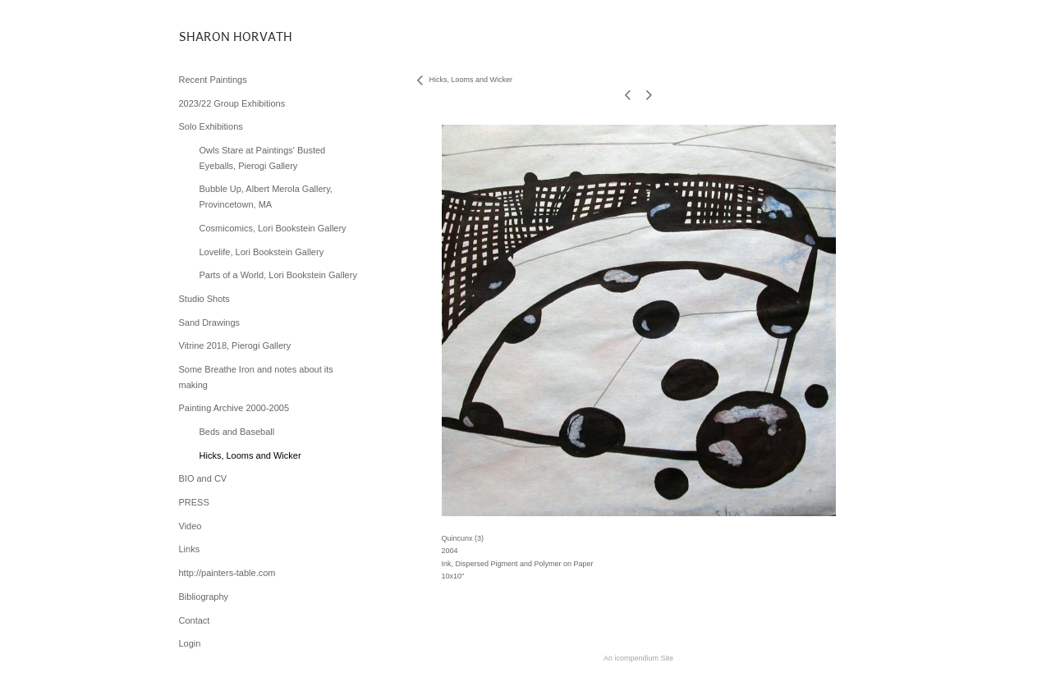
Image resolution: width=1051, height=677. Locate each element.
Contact (194, 620)
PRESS (194, 502)
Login (190, 643)
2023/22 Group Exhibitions (232, 103)
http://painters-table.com (227, 573)
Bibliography (204, 597)
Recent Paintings (213, 80)
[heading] (220, 36)
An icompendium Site (638, 658)
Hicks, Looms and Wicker (250, 455)
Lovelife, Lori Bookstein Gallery (262, 252)
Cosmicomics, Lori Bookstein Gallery (273, 228)
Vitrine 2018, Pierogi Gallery (235, 345)
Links (189, 549)
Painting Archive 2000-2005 (234, 408)
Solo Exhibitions (211, 126)
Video (190, 526)
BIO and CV (203, 478)
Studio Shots (204, 299)
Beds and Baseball (237, 432)
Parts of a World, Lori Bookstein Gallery (278, 275)
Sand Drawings (210, 322)
